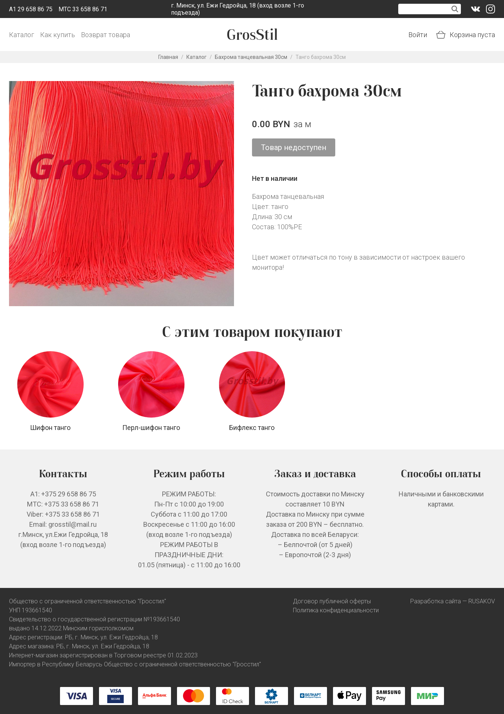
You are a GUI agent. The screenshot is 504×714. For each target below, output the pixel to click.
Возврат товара (105, 35)
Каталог (21, 35)
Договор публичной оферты (332, 601)
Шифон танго (50, 427)
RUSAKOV (481, 601)
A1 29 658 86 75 (30, 9)
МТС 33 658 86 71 (82, 9)
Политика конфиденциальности (336, 610)
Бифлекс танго (251, 427)
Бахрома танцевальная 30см (251, 57)
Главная (168, 57)
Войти (417, 35)
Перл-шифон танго (151, 427)
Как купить (57, 35)
